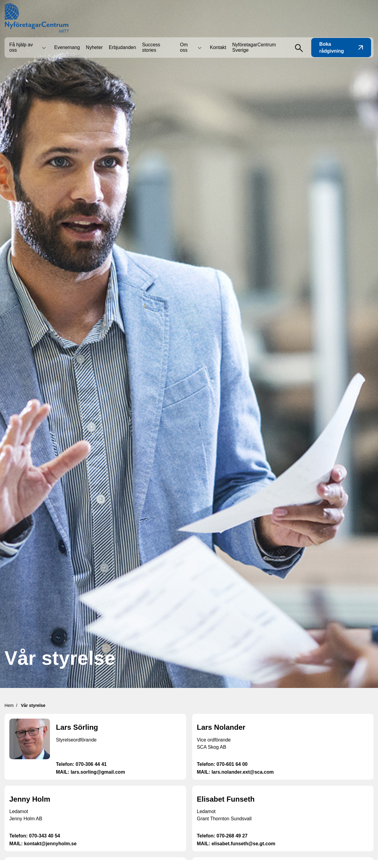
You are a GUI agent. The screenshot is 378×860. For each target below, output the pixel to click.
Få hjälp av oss (21, 47)
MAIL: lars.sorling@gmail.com (90, 772)
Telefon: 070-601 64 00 (222, 764)
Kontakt (218, 47)
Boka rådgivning (341, 48)
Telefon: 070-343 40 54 (34, 835)
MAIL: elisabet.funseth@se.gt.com (236, 843)
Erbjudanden (122, 47)
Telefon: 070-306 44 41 (81, 764)
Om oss (184, 47)
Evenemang (67, 47)
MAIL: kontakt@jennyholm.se (43, 843)
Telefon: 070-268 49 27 (222, 835)
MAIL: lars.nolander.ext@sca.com (235, 772)
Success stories (151, 47)
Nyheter (94, 47)
